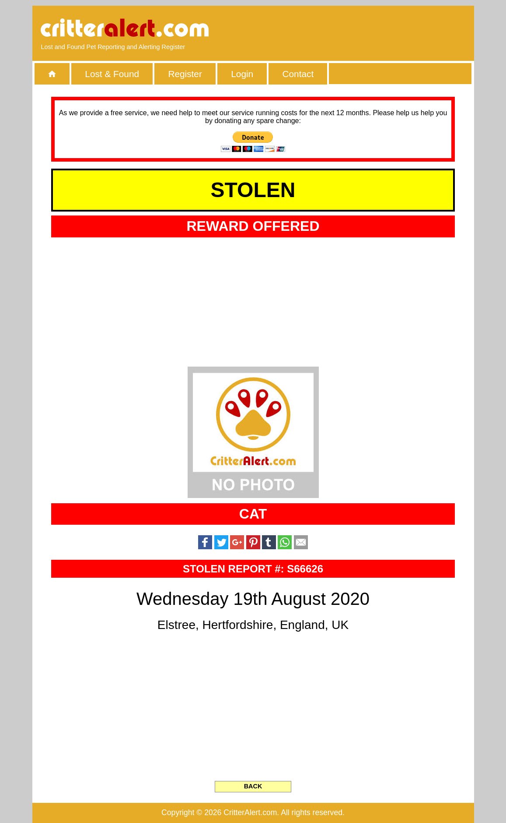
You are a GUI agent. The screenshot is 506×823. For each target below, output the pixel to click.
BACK (253, 786)
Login (242, 74)
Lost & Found (112, 74)
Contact (298, 74)
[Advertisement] (364, 28)
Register (185, 74)
